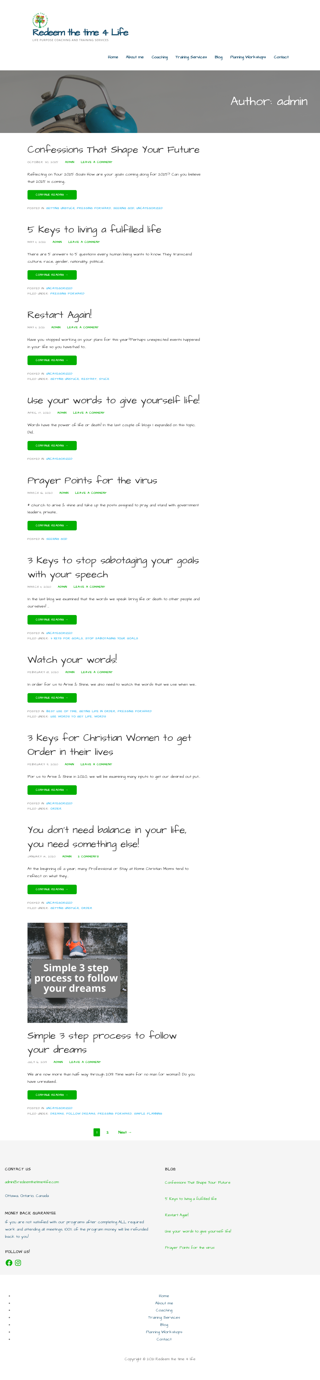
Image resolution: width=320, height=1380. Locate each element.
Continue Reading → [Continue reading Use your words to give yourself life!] (52, 445)
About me (135, 57)
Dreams (57, 1114)
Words (100, 716)
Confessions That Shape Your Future (114, 150)
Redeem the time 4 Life (80, 32)
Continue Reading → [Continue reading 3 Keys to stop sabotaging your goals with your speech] (52, 620)
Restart (89, 379)
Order (56, 809)
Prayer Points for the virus (92, 481)
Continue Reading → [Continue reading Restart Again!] (52, 360)
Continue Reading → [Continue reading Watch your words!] (52, 698)
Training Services (191, 57)
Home (113, 57)
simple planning (148, 1114)
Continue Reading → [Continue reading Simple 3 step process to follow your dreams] (52, 1095)
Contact (281, 57)
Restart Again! (60, 315)
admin (69, 162)
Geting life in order (97, 711)
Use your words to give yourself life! (114, 400)
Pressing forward (94, 208)
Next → (125, 1132)
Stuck (104, 379)
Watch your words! (72, 660)
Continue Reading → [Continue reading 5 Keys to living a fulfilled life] (52, 275)
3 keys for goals (66, 638)
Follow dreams (81, 1114)
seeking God (123, 208)
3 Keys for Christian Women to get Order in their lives (110, 745)
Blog (218, 57)
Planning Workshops (248, 57)
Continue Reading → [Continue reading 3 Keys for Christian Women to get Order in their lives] (52, 790)
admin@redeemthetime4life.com (32, 1182)
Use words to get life (71, 716)
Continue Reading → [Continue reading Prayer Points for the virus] (52, 525)
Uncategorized (149, 208)
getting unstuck (64, 379)
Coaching (160, 57)
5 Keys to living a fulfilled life (95, 230)
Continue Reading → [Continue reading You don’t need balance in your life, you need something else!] (52, 889)
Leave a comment (96, 162)
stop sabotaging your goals (111, 638)
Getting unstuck (60, 208)
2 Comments (88, 856)
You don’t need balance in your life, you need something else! (107, 837)
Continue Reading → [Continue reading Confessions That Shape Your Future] (52, 195)
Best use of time (61, 711)
